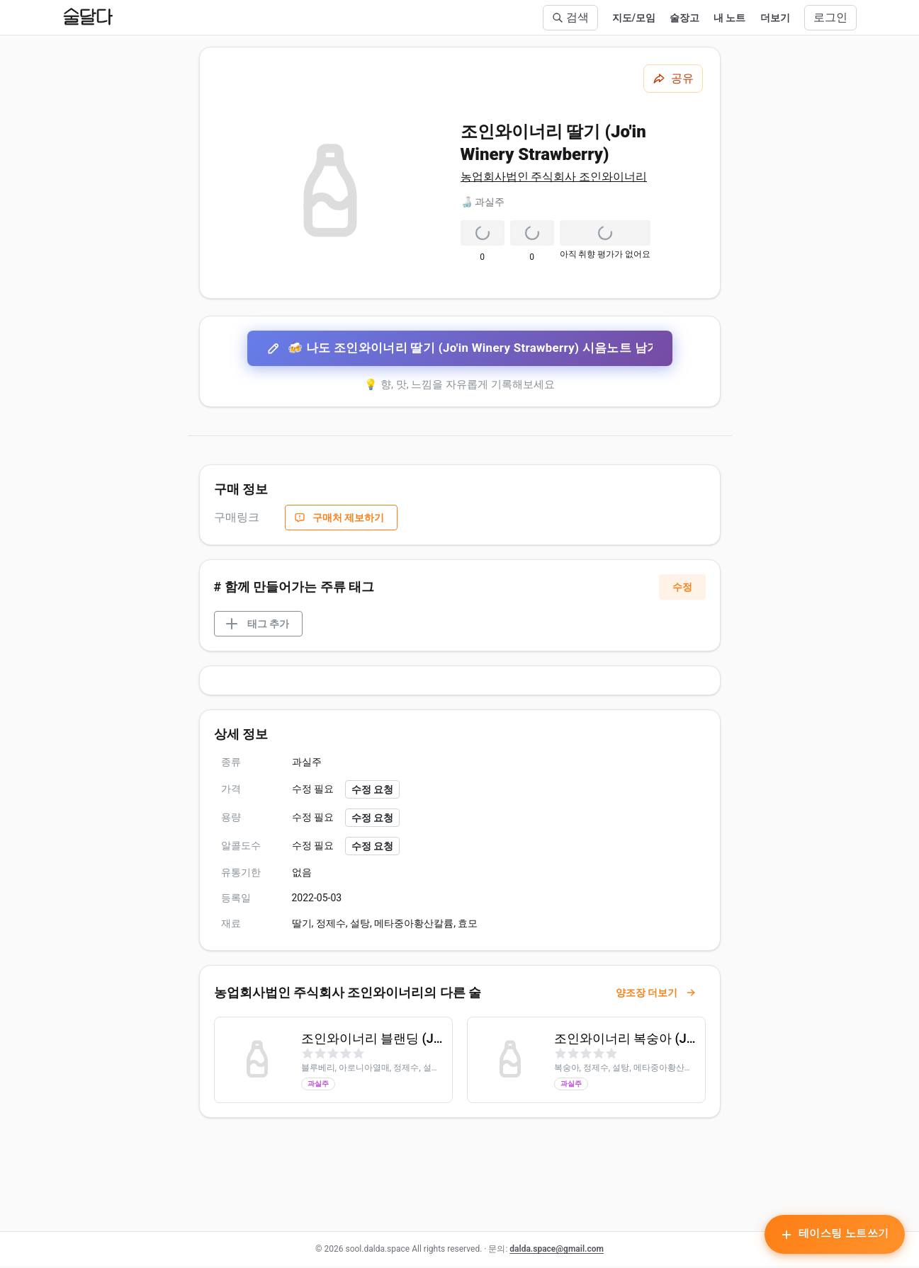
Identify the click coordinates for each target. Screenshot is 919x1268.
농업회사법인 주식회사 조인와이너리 (554, 176)
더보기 (775, 17)
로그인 (830, 17)
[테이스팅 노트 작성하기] (833, 1236)
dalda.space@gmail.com (556, 1251)
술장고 (684, 17)
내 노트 (729, 17)
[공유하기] (673, 78)
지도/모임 (633, 17)
